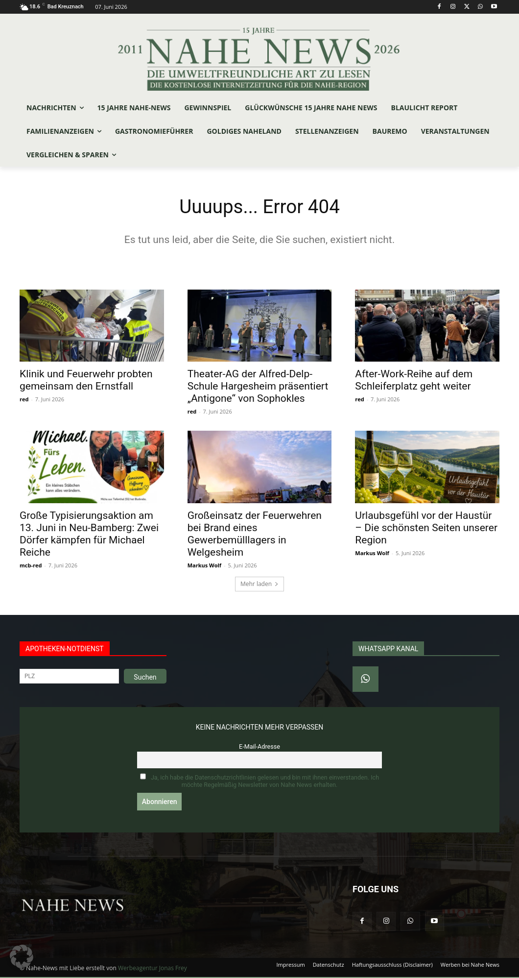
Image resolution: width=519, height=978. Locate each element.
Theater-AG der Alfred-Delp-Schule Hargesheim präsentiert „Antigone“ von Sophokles (258, 387)
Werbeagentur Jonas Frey (152, 969)
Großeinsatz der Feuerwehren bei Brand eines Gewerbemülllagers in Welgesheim (255, 535)
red (24, 400)
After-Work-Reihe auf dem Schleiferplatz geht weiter (413, 381)
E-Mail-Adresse (259, 747)
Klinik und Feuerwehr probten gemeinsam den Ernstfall (86, 381)
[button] (21, 956)
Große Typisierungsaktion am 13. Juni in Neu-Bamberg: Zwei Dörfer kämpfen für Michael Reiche (89, 535)
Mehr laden (259, 585)
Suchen (145, 678)
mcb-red (31, 566)
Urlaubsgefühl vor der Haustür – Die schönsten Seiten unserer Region (426, 529)
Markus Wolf (204, 566)
